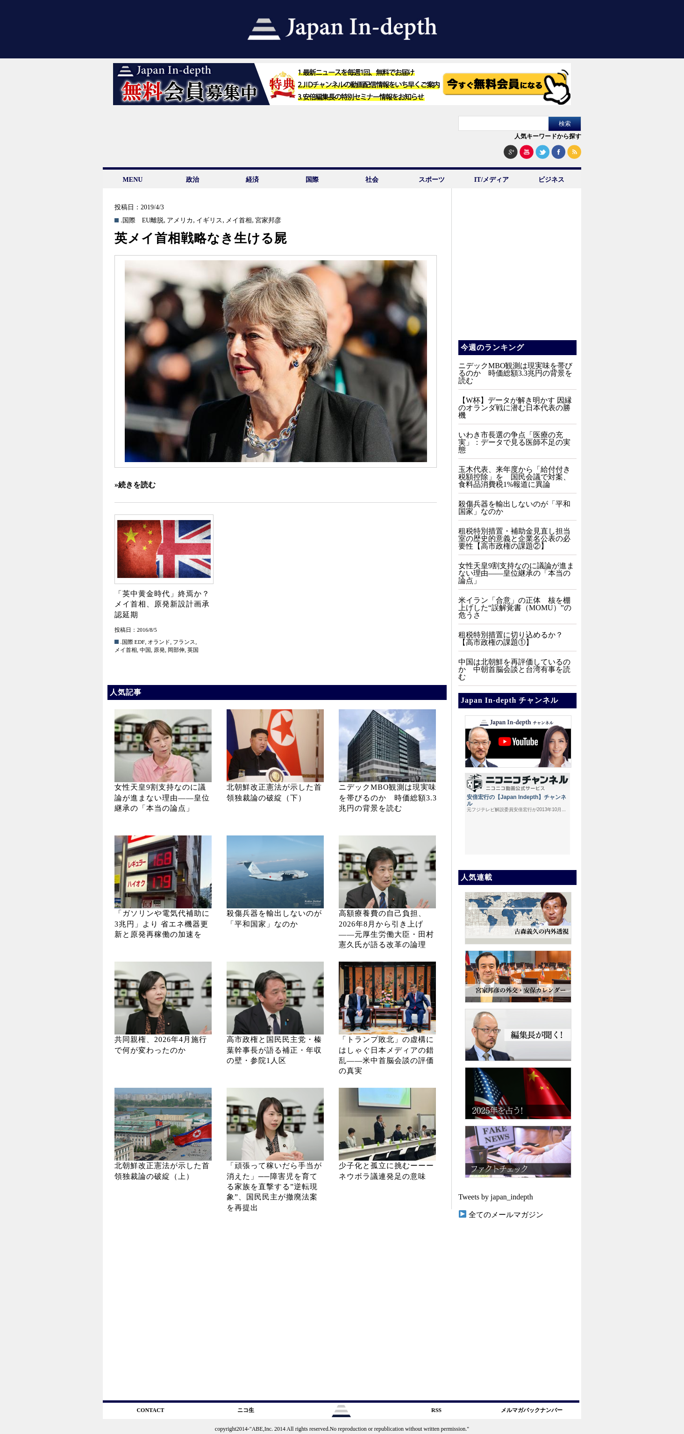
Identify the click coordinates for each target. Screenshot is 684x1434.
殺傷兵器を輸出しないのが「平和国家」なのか (514, 507)
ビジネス (551, 179)
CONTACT (150, 1410)
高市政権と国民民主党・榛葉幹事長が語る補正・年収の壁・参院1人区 (274, 1049)
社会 (371, 179)
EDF (140, 642)
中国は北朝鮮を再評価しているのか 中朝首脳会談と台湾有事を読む (514, 669)
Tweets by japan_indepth (495, 1197)
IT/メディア (491, 179)
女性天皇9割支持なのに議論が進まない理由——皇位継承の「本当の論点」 (162, 797)
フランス (184, 642)
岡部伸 (176, 650)
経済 (252, 179)
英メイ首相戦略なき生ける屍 (200, 238)
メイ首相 (239, 220)
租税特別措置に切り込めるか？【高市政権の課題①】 (510, 638)
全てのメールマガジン (501, 1215)
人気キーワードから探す (547, 136)
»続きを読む (135, 485)
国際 (312, 179)
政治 (192, 179)
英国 (193, 650)
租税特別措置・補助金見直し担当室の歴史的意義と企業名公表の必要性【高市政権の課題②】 (514, 538)
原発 (159, 650)
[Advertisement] (516, 271)
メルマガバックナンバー (532, 1410)
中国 (145, 650)
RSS (436, 1410)
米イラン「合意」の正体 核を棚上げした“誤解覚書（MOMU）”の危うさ (514, 607)
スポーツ (432, 179)
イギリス (209, 220)
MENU (133, 179)
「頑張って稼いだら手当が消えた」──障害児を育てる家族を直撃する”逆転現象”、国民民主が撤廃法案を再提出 (274, 1187)
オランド (159, 642)
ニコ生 (245, 1410)
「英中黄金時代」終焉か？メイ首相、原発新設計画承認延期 (162, 604)
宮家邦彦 (268, 220)
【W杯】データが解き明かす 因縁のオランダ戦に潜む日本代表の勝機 (515, 407)
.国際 (128, 220)
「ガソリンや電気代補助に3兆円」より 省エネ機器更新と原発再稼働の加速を (162, 923)
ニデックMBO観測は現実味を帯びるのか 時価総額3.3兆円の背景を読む (388, 797)
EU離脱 (153, 220)
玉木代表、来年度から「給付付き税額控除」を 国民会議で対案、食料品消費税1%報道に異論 (514, 476)
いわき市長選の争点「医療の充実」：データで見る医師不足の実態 (514, 442)
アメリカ (180, 220)
